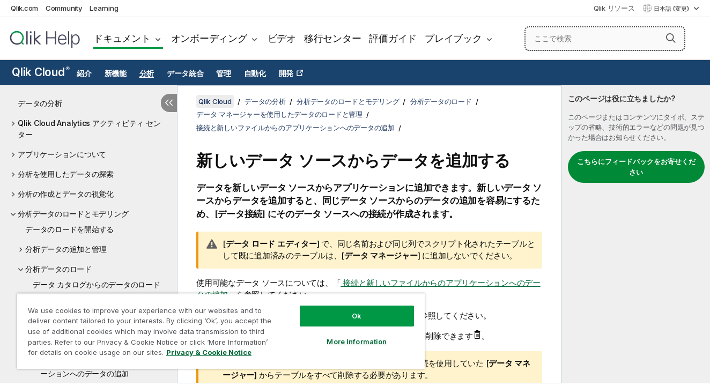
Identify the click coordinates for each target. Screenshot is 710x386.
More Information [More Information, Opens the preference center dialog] (357, 341)
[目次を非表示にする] (169, 103)
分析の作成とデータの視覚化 (66, 193)
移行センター (332, 38)
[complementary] (635, 234)
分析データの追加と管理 (65, 249)
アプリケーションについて (62, 154)
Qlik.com (24, 8)
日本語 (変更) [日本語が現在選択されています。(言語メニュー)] (672, 8)
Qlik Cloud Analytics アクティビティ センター (89, 128)
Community (64, 8)
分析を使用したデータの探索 (66, 174)
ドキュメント (122, 38)
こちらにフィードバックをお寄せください (636, 166)
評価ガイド (393, 38)
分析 (146, 73)
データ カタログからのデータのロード (96, 284)
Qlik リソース (614, 8)
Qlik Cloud (41, 72)
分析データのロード (58, 268)
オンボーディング (209, 38)
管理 (223, 73)
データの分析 (40, 103)
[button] (671, 38)
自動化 (255, 73)
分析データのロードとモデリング (73, 213)
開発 (286, 73)
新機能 (116, 73)
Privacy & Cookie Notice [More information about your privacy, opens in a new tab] (209, 352)
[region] (221, 331)
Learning (104, 8)
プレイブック (453, 38)
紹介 (84, 73)
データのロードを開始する (69, 229)
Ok (356, 315)
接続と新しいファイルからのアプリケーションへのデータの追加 (295, 127)
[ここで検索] (605, 38)
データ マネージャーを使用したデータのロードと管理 (279, 114)
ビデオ (282, 38)
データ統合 (185, 73)
